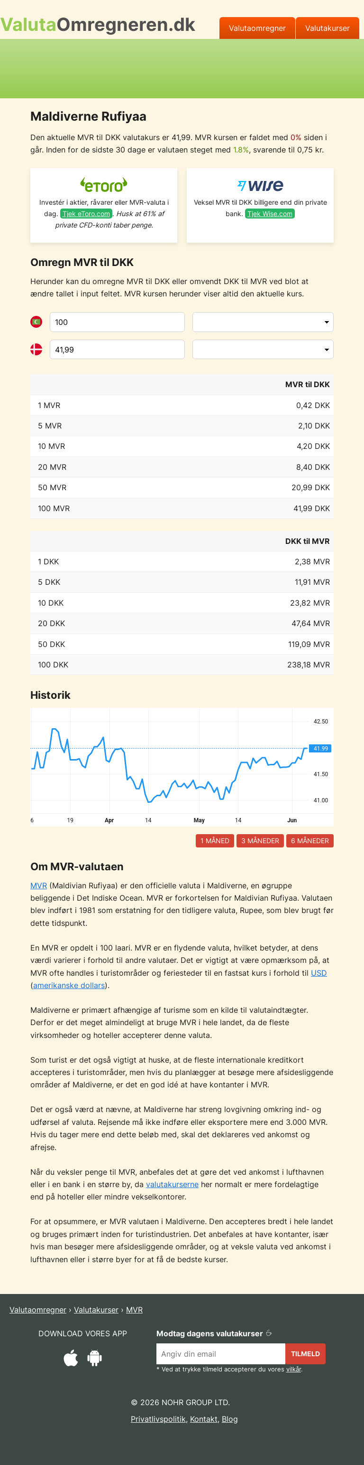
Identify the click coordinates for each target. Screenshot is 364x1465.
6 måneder (310, 841)
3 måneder (260, 841)
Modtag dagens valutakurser (214, 1333)
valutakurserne (172, 1184)
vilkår (293, 1369)
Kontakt (204, 1419)
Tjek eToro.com (86, 213)
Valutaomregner (257, 28)
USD (319, 973)
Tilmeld (305, 1354)
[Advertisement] (182, 67)
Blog (230, 1419)
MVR (38, 885)
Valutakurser (327, 28)
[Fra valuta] (117, 322)
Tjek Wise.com (269, 213)
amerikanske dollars (69, 985)
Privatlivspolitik (158, 1419)
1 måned (214, 841)
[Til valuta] (117, 350)
